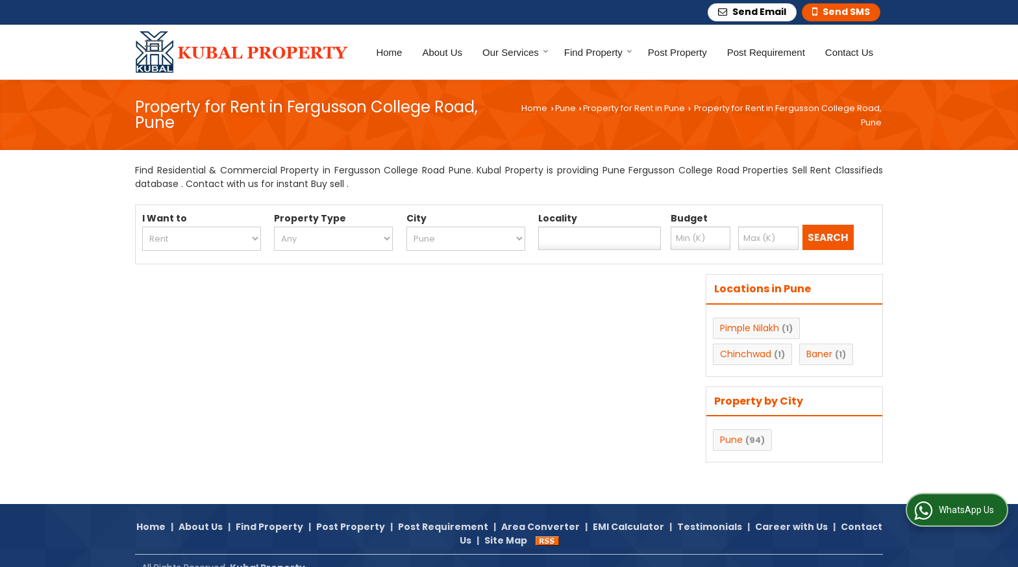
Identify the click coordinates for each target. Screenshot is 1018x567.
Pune (565, 108)
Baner (819, 353)
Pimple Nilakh (749, 327)
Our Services (515, 52)
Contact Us (849, 52)
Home (389, 52)
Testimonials (709, 512)
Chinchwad (745, 353)
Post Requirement (766, 52)
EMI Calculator (628, 512)
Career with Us (791, 512)
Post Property (677, 52)
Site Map (505, 526)
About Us (442, 52)
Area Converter (540, 512)
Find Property (598, 52)
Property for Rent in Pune (634, 108)
